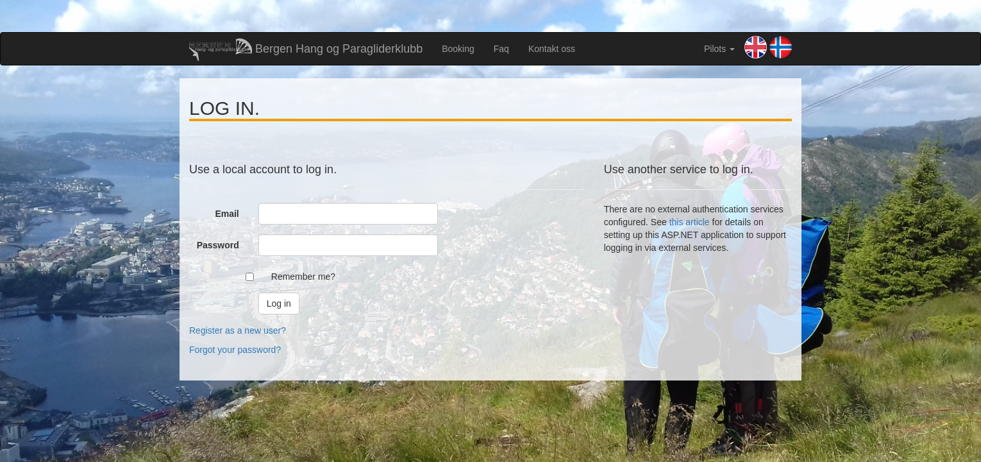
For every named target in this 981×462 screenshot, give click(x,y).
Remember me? (303, 276)
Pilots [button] (719, 49)
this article (689, 222)
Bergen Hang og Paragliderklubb (306, 49)
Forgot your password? (235, 350)
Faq (501, 49)
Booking (458, 49)
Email (227, 214)
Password (218, 245)
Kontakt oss (551, 49)
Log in (279, 303)
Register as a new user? (237, 330)
